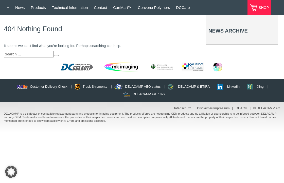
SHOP (263, 8)
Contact (100, 7)
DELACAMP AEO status (143, 86)
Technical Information (70, 7)
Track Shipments (95, 86)
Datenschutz (182, 108)
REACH (241, 108)
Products (38, 7)
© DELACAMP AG (266, 108)
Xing (260, 86)
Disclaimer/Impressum (213, 108)
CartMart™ (122, 7)
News (20, 7)
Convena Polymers (154, 7)
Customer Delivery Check (48, 86)
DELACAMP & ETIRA (194, 86)
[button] (11, 172)
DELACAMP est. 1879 (149, 94)
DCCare (183, 7)
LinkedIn (233, 86)
